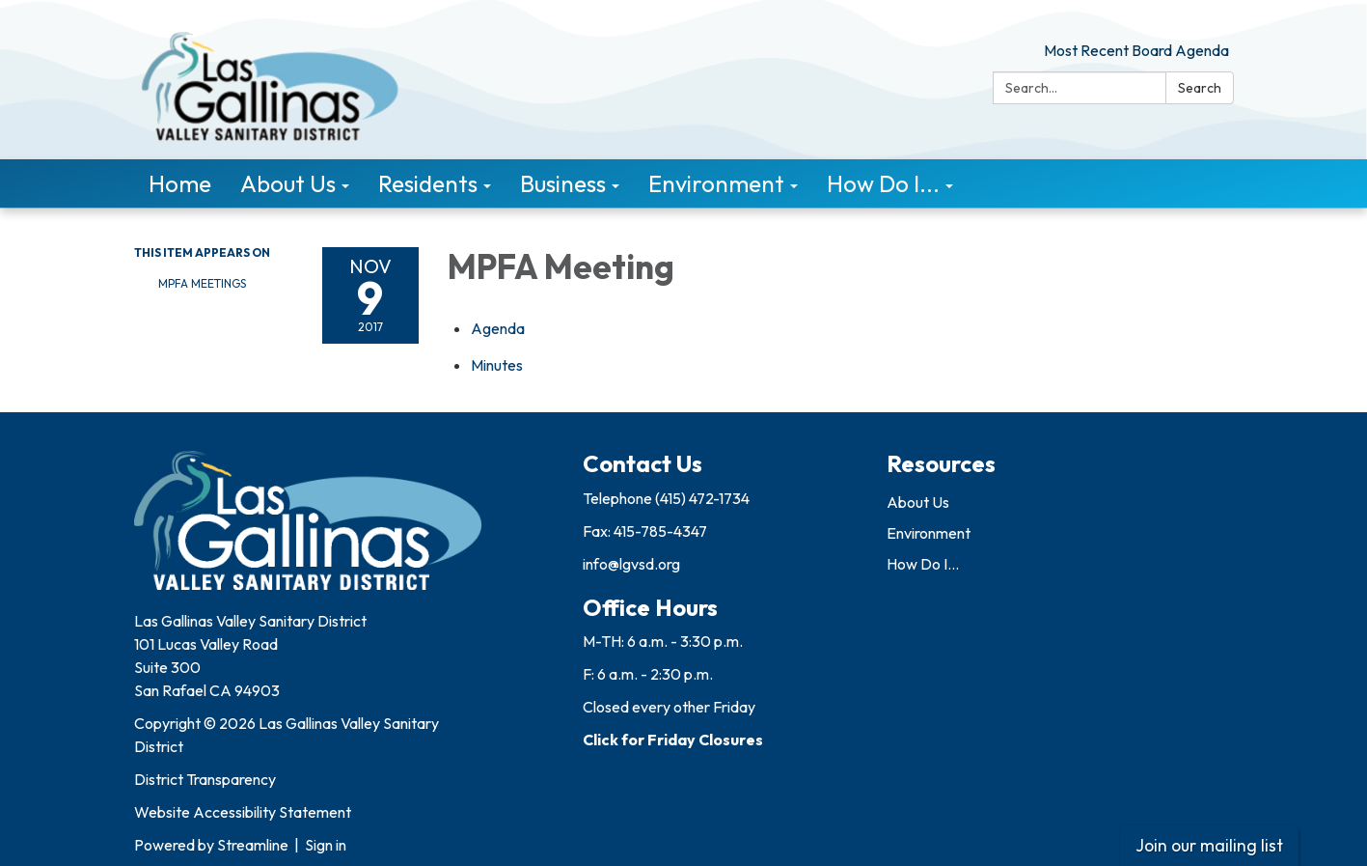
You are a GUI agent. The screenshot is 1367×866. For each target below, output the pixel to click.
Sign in (325, 844)
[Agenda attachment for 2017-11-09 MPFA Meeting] (498, 328)
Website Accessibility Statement (242, 812)
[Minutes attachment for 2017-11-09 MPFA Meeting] (497, 365)
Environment (929, 533)
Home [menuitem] (180, 183)
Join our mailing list (1209, 845)
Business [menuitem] (563, 183)
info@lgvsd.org (631, 563)
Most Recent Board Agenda (1136, 50)
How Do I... (923, 563)
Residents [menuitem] (428, 183)
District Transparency (205, 779)
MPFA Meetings (202, 283)
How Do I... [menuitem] (883, 183)
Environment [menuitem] (716, 183)
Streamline (252, 844)
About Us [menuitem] (288, 183)
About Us (918, 502)
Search (1199, 88)
